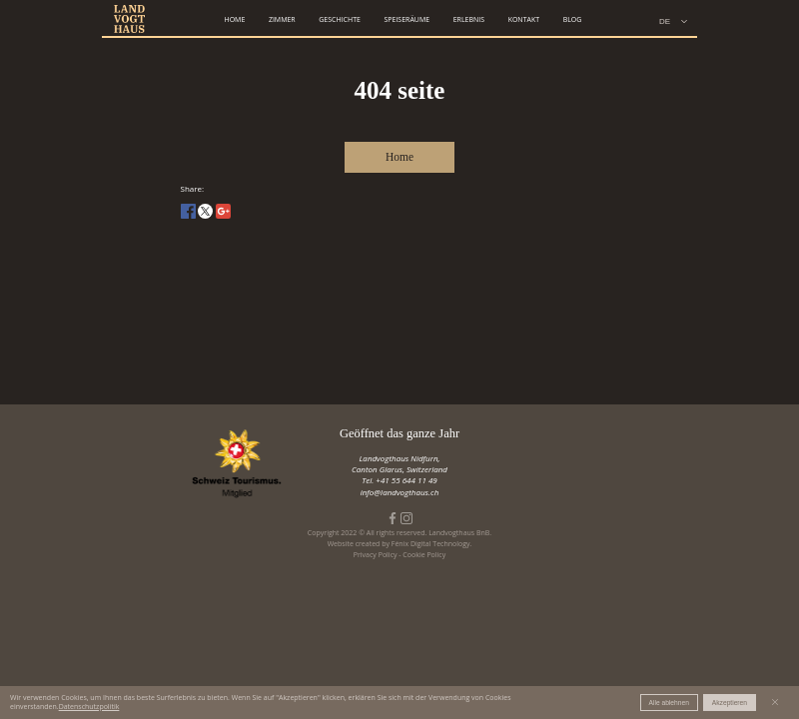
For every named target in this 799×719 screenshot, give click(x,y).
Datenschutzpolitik (89, 706)
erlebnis (468, 19)
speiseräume (406, 19)
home (235, 19)
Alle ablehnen (669, 702)
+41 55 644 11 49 (406, 479)
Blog (572, 19)
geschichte (340, 19)
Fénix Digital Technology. (432, 543)
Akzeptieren (729, 702)
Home (399, 157)
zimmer (282, 19)
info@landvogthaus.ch (400, 491)
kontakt (523, 19)
